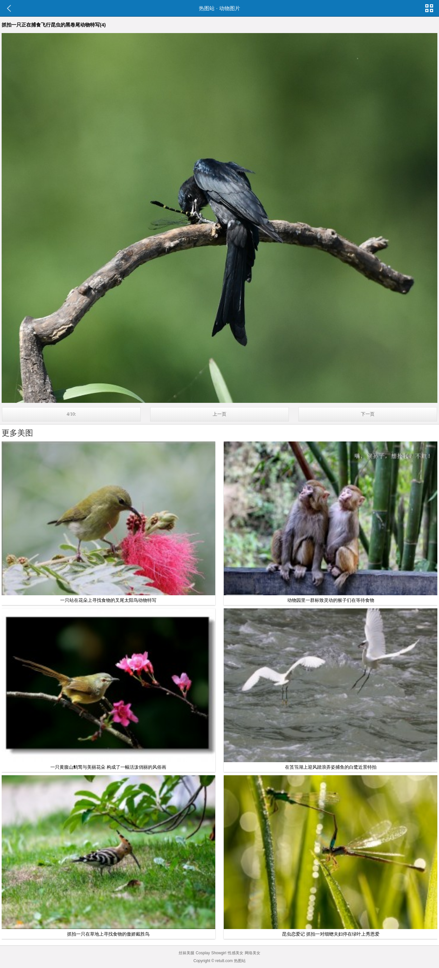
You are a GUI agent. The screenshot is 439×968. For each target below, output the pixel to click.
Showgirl (218, 953)
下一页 (368, 414)
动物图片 (229, 8)
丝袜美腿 (186, 953)
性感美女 (235, 953)
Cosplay (203, 953)
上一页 (219, 414)
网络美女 (252, 953)
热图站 (207, 8)
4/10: (71, 414)
